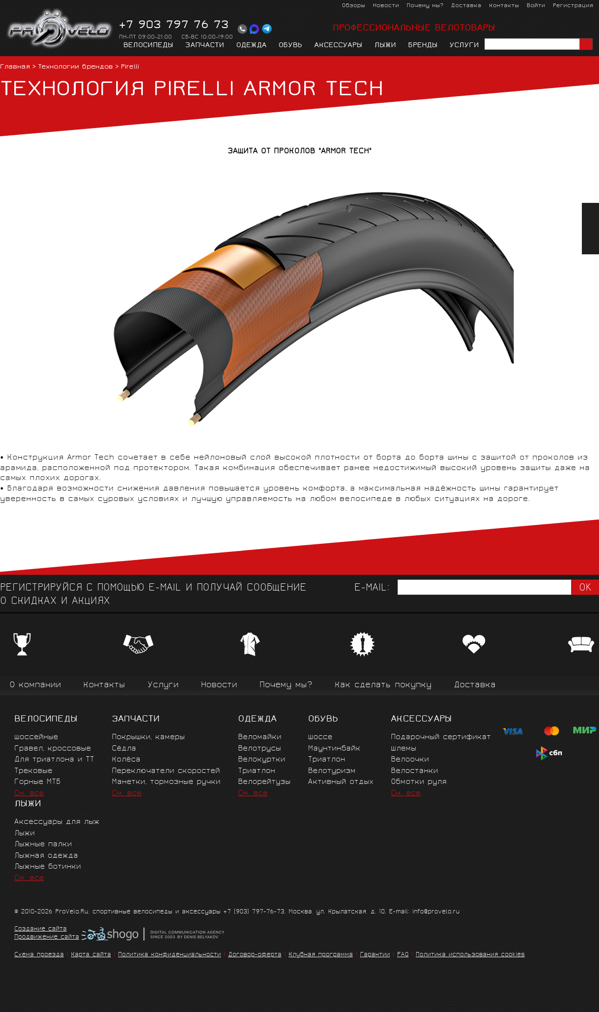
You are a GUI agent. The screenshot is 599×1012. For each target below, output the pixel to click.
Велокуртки (261, 760)
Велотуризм (332, 771)
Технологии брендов (75, 67)
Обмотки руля (419, 782)
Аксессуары (338, 45)
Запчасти (204, 45)
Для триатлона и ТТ (54, 760)
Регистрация (573, 6)
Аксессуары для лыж (57, 822)
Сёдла (124, 749)
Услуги (464, 45)
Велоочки (410, 760)
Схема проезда (39, 955)
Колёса (126, 760)
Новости (386, 6)
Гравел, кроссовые (52, 749)
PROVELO (60, 29)
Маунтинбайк (334, 749)
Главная (15, 67)
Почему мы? (425, 6)
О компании (35, 685)
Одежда (251, 45)
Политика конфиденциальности (169, 955)
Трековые (33, 771)
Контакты (504, 6)
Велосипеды (148, 45)
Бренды (423, 45)
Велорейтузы (264, 782)
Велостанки (414, 771)
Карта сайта (91, 955)
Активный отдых (340, 782)
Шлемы (403, 749)
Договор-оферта (254, 955)
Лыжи (385, 45)
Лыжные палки (43, 845)
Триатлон (256, 771)
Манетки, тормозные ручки (166, 782)
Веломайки (259, 737)
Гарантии (375, 955)
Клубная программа (321, 955)
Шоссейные (36, 737)
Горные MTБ (37, 782)
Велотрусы (259, 749)
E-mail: (371, 588)
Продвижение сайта (46, 938)
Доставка (466, 6)
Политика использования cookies (470, 955)
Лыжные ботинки (47, 867)
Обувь (290, 45)
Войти (536, 6)
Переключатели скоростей (166, 771)
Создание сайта (40, 929)
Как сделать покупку (383, 685)
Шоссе (320, 737)
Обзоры (353, 6)
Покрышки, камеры (148, 737)
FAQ (403, 955)
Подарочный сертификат (441, 737)
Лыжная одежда (46, 856)
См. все (29, 794)
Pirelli (130, 67)
